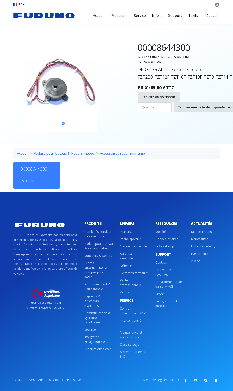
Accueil (98, 15)
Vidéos (195, 261)
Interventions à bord (130, 322)
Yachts (124, 292)
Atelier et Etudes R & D (133, 354)
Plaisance (126, 231)
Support (175, 15)
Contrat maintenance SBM (133, 310)
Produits (119, 15)
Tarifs (193, 15)
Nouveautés (199, 239)
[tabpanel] (63, 83)
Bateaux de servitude (128, 255)
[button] (18, 4)
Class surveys (129, 344)
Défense (126, 265)
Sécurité (90, 329)
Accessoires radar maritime (122, 153)
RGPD (174, 380)
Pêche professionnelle (131, 282)
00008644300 (33, 169)
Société (160, 231)
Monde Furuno (201, 231)
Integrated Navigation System (97, 339)
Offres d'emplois (167, 246)
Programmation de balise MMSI (169, 284)
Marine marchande (133, 246)
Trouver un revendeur (158, 97)
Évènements (200, 253)
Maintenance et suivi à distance (131, 334)
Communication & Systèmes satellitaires (97, 317)
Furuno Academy (203, 246)
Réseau (210, 15)
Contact (161, 262)
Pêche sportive (130, 239)
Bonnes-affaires (166, 239)
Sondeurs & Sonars (98, 255)
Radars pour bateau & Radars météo (64, 153)
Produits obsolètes (97, 349)
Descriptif (27, 180)
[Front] (44, 15)
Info (157, 15)
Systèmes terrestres (134, 273)
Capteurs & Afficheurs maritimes (92, 301)
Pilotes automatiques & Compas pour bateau (96, 270)
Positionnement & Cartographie (97, 286)
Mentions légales (155, 380)
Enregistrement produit (166, 303)
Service (140, 15)
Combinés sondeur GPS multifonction (97, 233)
